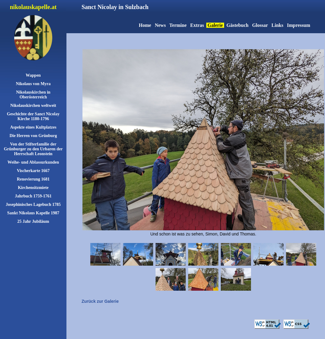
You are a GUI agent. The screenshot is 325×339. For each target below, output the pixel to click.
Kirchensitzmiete (33, 187)
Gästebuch (237, 25)
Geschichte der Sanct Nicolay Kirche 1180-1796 (33, 116)
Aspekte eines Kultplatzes (33, 127)
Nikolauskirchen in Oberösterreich (33, 94)
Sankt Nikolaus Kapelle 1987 (33, 213)
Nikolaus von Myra (33, 84)
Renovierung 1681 (33, 179)
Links (277, 25)
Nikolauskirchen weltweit (33, 105)
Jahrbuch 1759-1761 (33, 196)
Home (145, 25)
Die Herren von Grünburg (33, 135)
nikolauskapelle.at (33, 7)
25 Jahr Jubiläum (33, 221)
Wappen (33, 75)
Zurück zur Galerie (100, 301)
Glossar (260, 25)
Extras (197, 25)
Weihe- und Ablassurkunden (33, 162)
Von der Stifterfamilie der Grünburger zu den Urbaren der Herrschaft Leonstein (33, 149)
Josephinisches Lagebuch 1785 (33, 204)
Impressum (298, 25)
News (160, 25)
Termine (178, 25)
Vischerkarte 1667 (33, 170)
